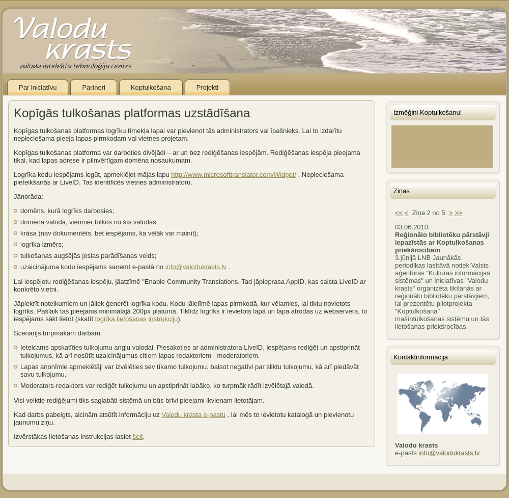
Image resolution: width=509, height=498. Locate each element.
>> (458, 213)
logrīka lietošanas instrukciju (136, 319)
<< (399, 213)
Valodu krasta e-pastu (193, 414)
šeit (137, 436)
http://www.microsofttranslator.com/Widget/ (233, 174)
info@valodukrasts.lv (196, 267)
